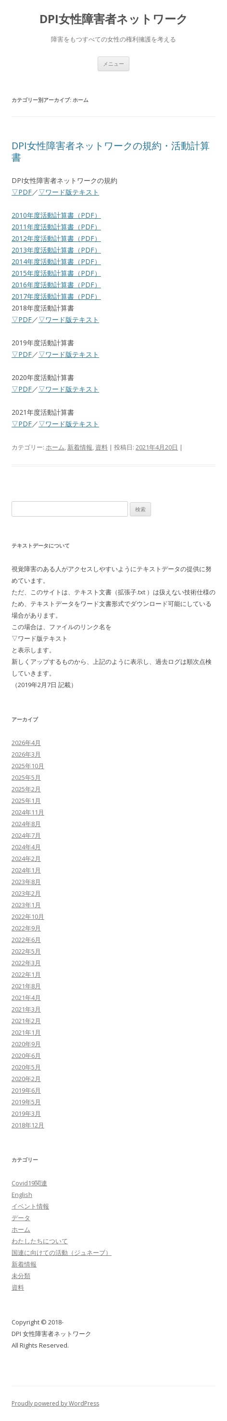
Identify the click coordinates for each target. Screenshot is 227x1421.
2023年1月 (26, 904)
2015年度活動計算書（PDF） (56, 273)
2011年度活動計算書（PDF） (56, 226)
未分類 (21, 1275)
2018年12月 (28, 1125)
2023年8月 (26, 881)
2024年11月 (28, 812)
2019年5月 (26, 1101)
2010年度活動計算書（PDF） (56, 215)
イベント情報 (30, 1206)
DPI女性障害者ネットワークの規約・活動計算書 (111, 151)
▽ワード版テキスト (68, 192)
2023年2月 (26, 893)
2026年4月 (26, 742)
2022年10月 (28, 916)
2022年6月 (26, 939)
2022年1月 (26, 974)
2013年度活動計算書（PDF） (56, 249)
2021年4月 (26, 997)
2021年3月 (26, 1009)
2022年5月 (26, 951)
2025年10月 (28, 765)
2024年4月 (26, 847)
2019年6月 (26, 1090)
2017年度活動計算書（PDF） (56, 296)
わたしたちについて (40, 1241)
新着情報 (79, 447)
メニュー (113, 63)
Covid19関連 (29, 1183)
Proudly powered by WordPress (55, 1403)
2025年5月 (26, 777)
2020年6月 (26, 1055)
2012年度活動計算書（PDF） (56, 238)
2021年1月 (26, 1032)
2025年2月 (26, 789)
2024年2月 (26, 858)
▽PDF (22, 192)
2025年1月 (26, 800)
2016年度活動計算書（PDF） (56, 284)
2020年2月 (26, 1078)
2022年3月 (26, 962)
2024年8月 (26, 823)
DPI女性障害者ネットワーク (113, 19)
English (22, 1194)
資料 (101, 447)
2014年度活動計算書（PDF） (56, 261)
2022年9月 (26, 928)
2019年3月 (26, 1113)
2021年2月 (26, 1020)
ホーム (55, 447)
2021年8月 (26, 986)
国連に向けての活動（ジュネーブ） (62, 1252)
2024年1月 (26, 870)
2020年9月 (26, 1044)
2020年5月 (26, 1067)
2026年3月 (26, 754)
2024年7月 (26, 835)
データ (21, 1217)
